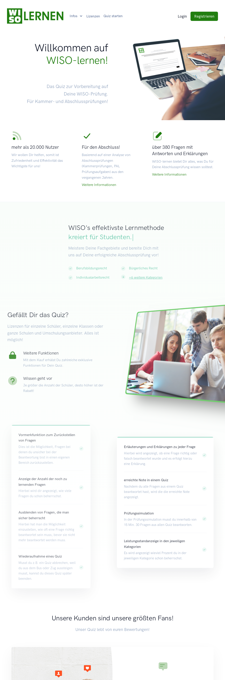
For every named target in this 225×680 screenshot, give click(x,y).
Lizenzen (93, 16)
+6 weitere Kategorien (159, 277)
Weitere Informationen (99, 185)
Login (182, 16)
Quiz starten (113, 16)
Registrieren (204, 16)
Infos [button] (74, 16)
